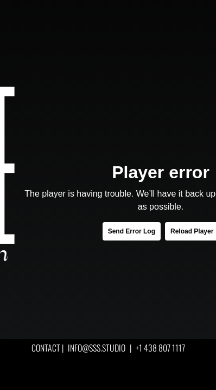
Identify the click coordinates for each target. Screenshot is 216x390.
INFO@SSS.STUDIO (96, 348)
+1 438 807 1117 (160, 348)
